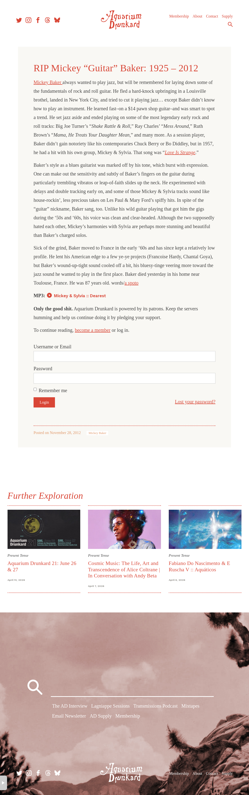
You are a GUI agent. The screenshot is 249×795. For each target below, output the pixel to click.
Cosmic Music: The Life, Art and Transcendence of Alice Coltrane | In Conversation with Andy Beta (124, 569)
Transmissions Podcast (155, 706)
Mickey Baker (48, 82)
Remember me (53, 390)
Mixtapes (190, 706)
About (197, 17)
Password (43, 368)
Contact (211, 17)
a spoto (131, 283)
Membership (178, 17)
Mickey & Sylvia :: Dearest (80, 295)
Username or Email (52, 346)
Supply (226, 17)
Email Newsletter (69, 716)
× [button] (3, 783)
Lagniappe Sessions (110, 706)
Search (229, 25)
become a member (93, 330)
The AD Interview (70, 706)
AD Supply (101, 716)
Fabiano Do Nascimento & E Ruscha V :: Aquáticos (199, 566)
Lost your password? (195, 401)
